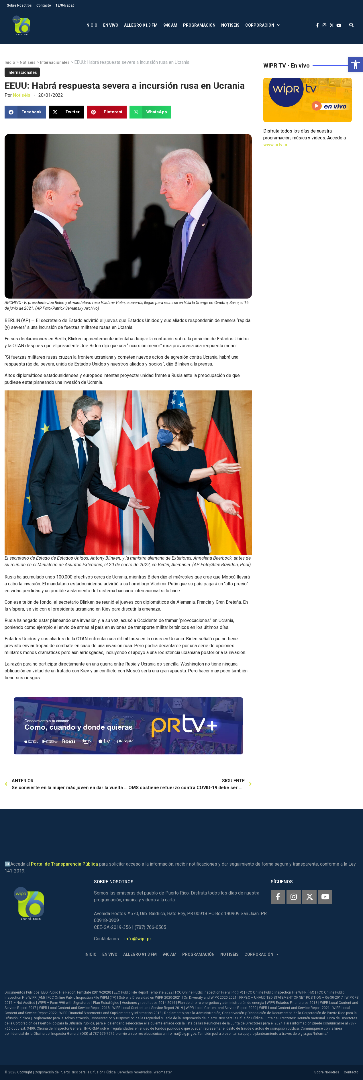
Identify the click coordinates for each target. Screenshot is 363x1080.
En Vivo (110, 25)
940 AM (170, 25)
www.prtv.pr (275, 144)
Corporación (262, 25)
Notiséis (230, 25)
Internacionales (55, 62)
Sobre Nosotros (19, 5)
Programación (199, 25)
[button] (355, 64)
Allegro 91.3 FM (141, 25)
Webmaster (163, 1072)
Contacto (43, 5)
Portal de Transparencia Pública (64, 864)
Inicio (91, 25)
